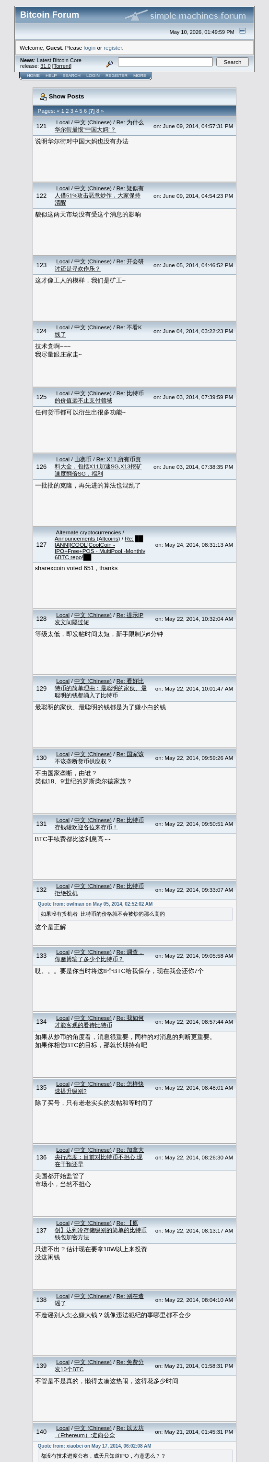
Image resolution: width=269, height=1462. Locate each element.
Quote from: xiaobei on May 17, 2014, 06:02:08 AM (95, 1446)
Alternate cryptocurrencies (88, 532)
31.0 (45, 66)
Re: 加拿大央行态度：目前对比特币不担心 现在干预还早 (99, 1157)
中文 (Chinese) (93, 122)
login (90, 47)
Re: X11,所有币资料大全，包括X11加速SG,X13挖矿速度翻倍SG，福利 (98, 466)
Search (72, 75)
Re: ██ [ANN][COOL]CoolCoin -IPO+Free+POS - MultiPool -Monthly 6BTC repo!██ (100, 547)
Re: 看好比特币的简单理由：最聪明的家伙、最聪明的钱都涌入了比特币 (101, 688)
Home (33, 75)
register (113, 47)
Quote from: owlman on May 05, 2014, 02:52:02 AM (95, 904)
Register (116, 75)
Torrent (62, 66)
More (139, 75)
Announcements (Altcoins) (87, 538)
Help (51, 75)
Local (63, 122)
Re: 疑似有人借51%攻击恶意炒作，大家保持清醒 (99, 195)
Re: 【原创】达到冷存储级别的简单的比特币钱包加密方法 (101, 1230)
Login (93, 75)
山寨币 (83, 459)
